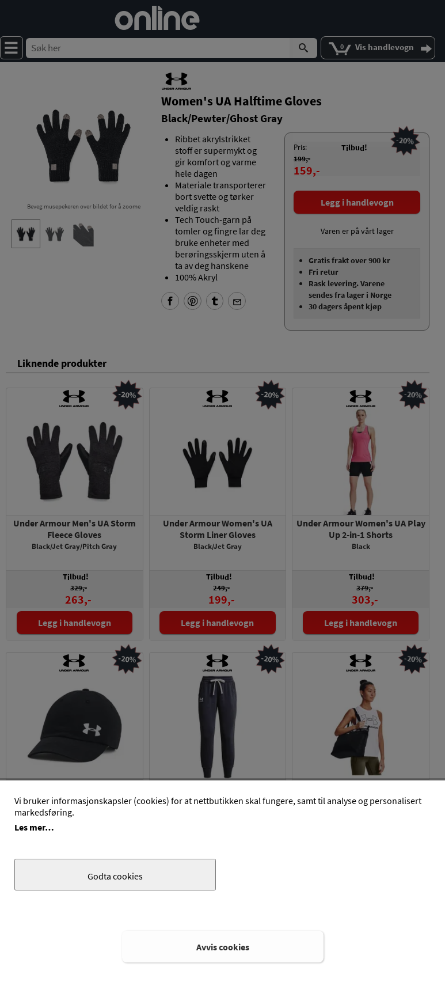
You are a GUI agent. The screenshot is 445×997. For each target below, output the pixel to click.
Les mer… (34, 827)
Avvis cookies (222, 947)
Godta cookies (115, 876)
